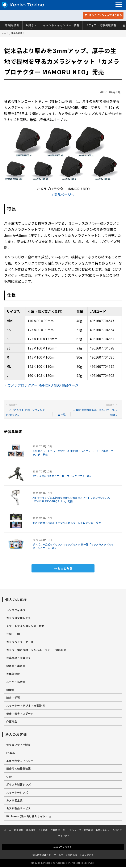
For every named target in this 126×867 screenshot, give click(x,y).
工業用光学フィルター (20, 760)
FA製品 (10, 752)
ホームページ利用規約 (65, 854)
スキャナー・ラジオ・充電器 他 (25, 705)
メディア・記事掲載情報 (101, 26)
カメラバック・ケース (19, 642)
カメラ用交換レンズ (18, 618)
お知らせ (31, 26)
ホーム (5, 33)
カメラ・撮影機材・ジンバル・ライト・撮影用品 (36, 650)
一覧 (62, 414)
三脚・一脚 (13, 634)
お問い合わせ (103, 830)
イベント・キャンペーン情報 (61, 26)
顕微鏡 (10, 689)
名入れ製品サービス (18, 808)
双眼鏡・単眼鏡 (15, 665)
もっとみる (65, 568)
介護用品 (11, 721)
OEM (9, 776)
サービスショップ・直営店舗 (78, 830)
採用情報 (55, 830)
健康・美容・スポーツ (20, 713)
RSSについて (87, 854)
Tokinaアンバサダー (63, 846)
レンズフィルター (17, 610)
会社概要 (43, 830)
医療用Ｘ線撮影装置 (18, 768)
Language (63, 835)
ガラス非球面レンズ (18, 784)
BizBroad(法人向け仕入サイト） (28, 816)
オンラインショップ (103, 15)
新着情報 (18, 830)
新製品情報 (12, 26)
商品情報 (30, 830)
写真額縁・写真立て (18, 657)
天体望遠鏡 (13, 673)
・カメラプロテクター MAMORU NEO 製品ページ (41, 385)
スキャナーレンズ (17, 792)
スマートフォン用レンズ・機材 (25, 626)
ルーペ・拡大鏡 (15, 681)
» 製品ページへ (63, 194)
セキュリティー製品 (18, 744)
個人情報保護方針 (42, 854)
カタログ (117, 830)
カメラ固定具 (14, 800)
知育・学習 (13, 697)
